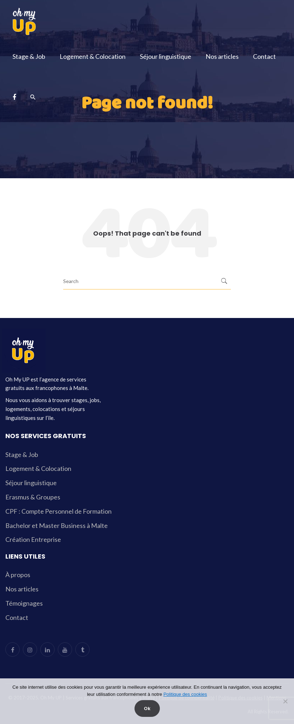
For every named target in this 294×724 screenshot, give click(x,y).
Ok (147, 708)
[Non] (285, 701)
